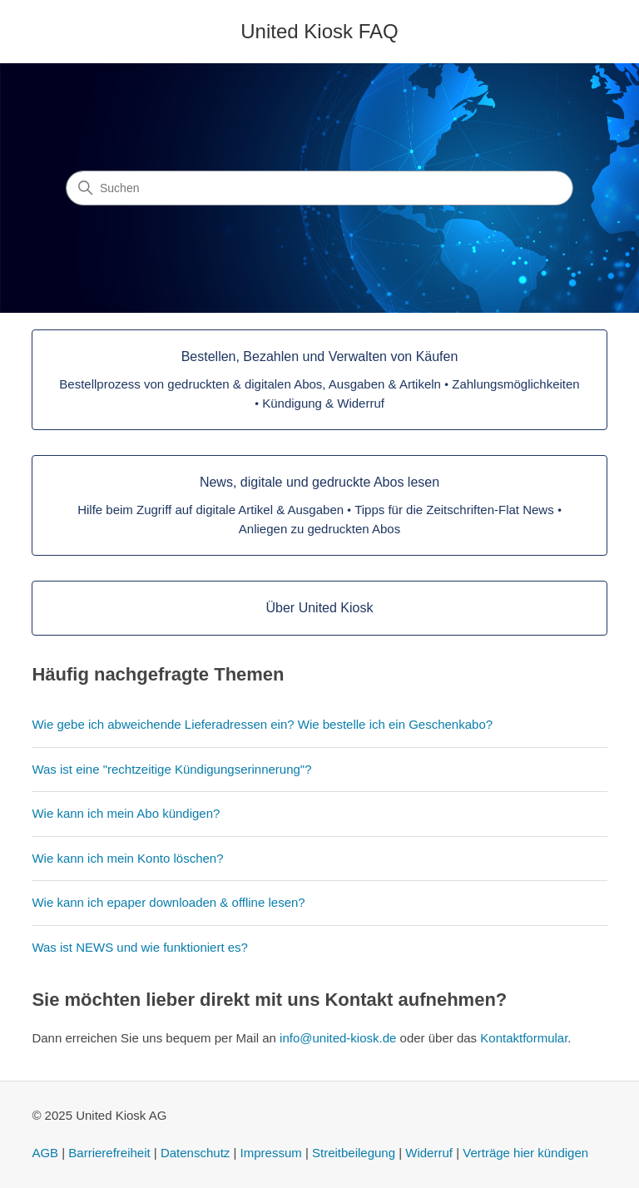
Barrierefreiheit (109, 1153)
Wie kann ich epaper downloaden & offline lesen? (168, 902)
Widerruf (429, 1153)
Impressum (271, 1153)
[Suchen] (319, 188)
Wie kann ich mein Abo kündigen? (126, 813)
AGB (45, 1153)
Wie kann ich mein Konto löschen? (127, 858)
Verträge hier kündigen (525, 1153)
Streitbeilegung (353, 1153)
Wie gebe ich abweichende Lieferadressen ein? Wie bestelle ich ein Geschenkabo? (262, 724)
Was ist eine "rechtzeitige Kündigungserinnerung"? (171, 769)
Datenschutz (195, 1153)
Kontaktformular (523, 1038)
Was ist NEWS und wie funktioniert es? (140, 947)
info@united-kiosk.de (338, 1038)
